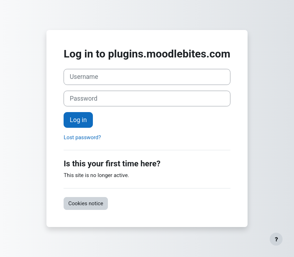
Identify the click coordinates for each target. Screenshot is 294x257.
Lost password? (82, 137)
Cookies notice (85, 203)
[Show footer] (276, 239)
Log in (78, 120)
